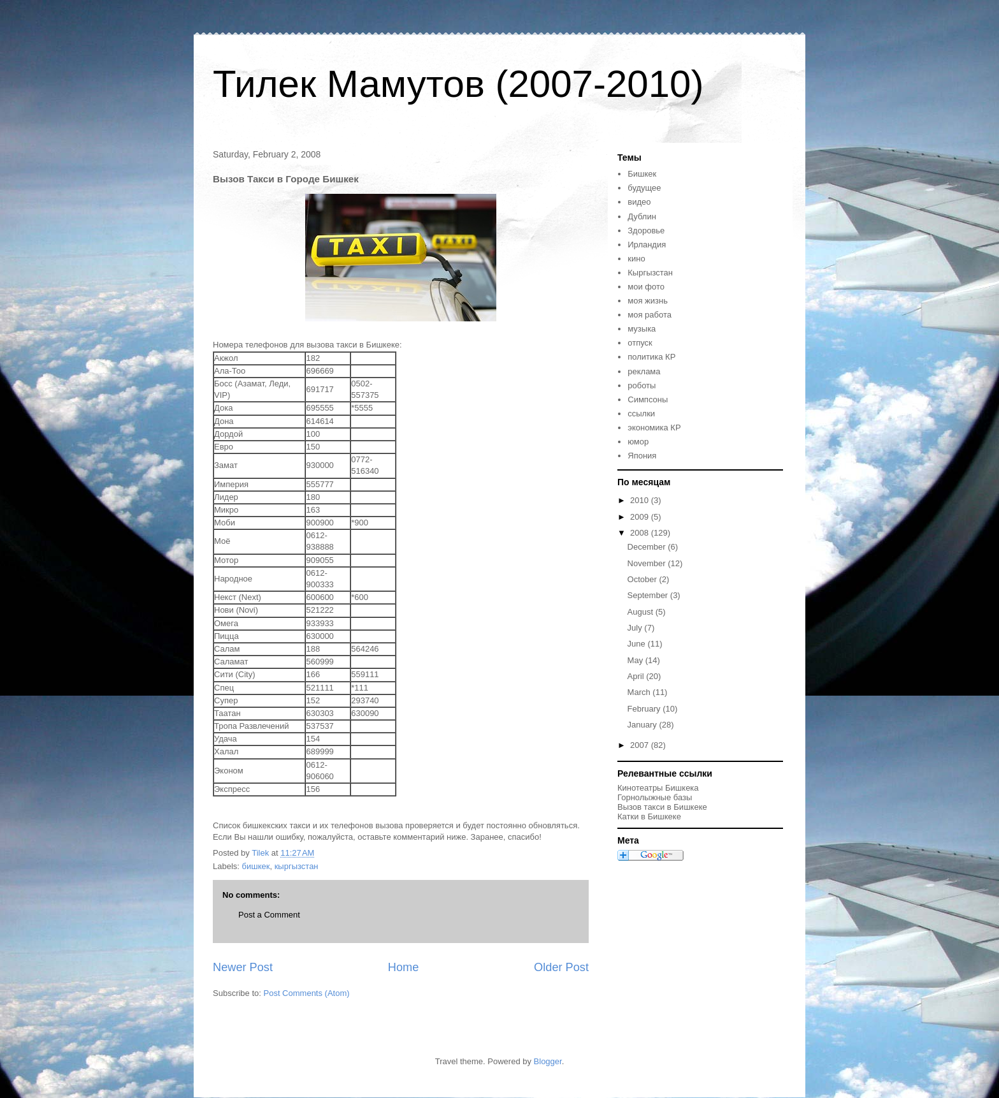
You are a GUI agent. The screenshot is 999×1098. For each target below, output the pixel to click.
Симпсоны (648, 399)
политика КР (651, 357)
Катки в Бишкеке (649, 816)
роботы (642, 385)
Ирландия (647, 244)
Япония (642, 455)
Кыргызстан (650, 272)
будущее (644, 188)
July (636, 628)
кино (636, 258)
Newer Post (243, 967)
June (638, 643)
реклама (644, 371)
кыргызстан (297, 866)
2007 (640, 745)
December (648, 547)
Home (403, 967)
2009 (640, 517)
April (637, 676)
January (643, 724)
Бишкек (642, 174)
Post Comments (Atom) (307, 993)
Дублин (642, 216)
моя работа (650, 314)
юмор (638, 441)
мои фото (646, 286)
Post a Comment (269, 914)
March (640, 692)
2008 (640, 533)
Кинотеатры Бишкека (658, 788)
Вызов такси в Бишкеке (662, 807)
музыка (642, 328)
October (643, 579)
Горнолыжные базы (654, 797)
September (649, 595)
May (636, 660)
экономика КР (654, 427)
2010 (640, 500)
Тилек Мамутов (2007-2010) (458, 83)
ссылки (641, 413)
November (648, 563)
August (642, 612)
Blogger (548, 1061)
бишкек (256, 866)
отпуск (640, 343)
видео (639, 202)
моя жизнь (648, 300)
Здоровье (646, 230)
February (645, 709)
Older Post (561, 967)
